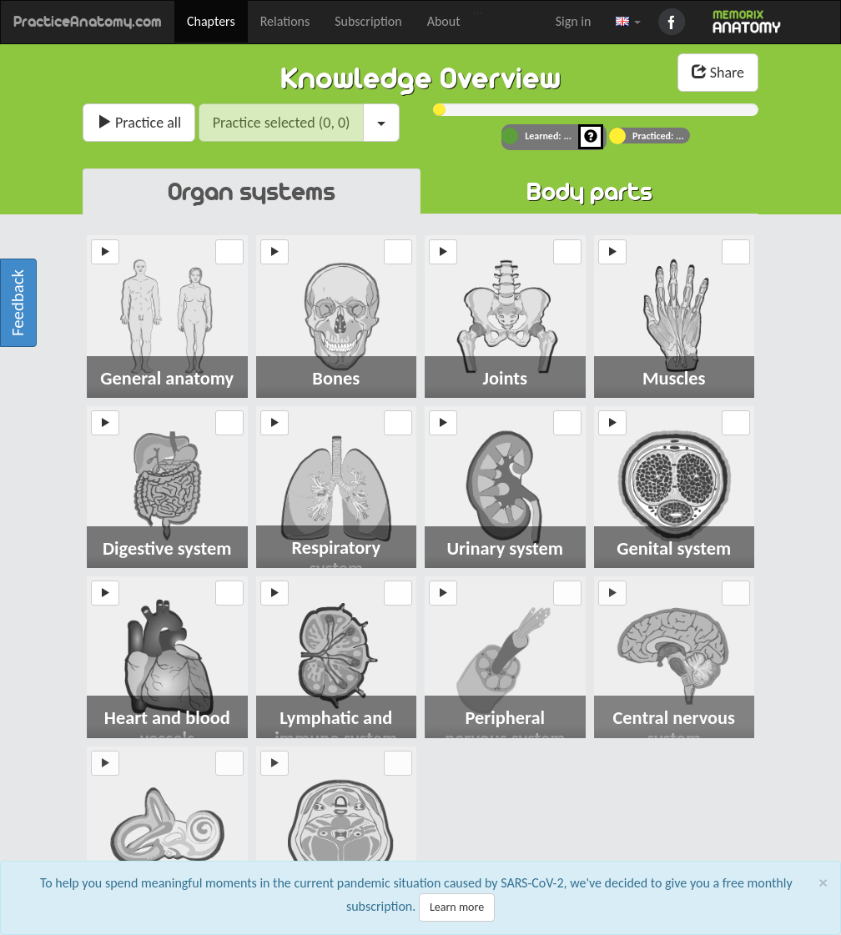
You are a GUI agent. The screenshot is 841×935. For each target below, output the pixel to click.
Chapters (211, 21)
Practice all (139, 122)
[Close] (823, 888)
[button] (628, 22)
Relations (285, 21)
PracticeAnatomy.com (87, 22)
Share (718, 72)
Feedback (17, 302)
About (444, 21)
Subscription (368, 21)
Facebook (674, 21)
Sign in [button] (574, 21)
